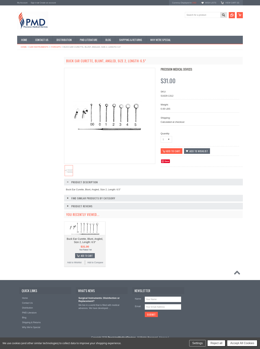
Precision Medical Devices (176, 69)
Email (138, 306)
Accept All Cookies (242, 343)
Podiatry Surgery (27, 147)
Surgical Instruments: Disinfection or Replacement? (99, 299)
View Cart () (232, 3)
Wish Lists (210, 3)
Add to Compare (49, 215)
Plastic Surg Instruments (31, 135)
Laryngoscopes (26, 110)
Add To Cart (41, 208)
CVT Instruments (27, 67)
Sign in (34, 3)
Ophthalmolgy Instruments (31, 123)
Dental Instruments (28, 80)
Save (167, 161)
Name (138, 298)
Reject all (216, 343)
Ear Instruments (38, 47)
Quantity (165, 133)
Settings (197, 343)
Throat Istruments (27, 153)
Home (24, 47)
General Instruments (29, 98)
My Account (22, 3)
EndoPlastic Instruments (30, 92)
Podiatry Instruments (29, 141)
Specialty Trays (26, 74)
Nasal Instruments (28, 116)
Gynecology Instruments (30, 104)
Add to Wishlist (28, 215)
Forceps (56, 47)
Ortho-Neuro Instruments (31, 129)
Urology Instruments (28, 159)
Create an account (48, 3)
